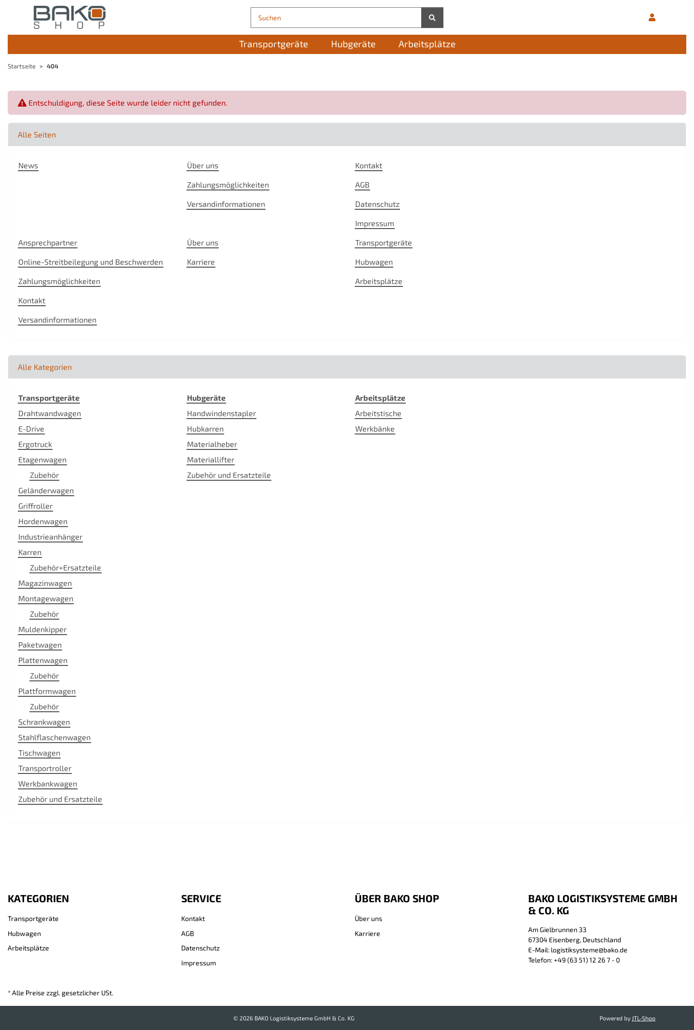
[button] (652, 17)
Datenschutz (377, 203)
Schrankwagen (44, 721)
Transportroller (44, 767)
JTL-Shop (643, 1018)
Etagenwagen (42, 459)
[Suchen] (336, 17)
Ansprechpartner (47, 242)
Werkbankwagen (47, 783)
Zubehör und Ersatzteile (60, 798)
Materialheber (212, 443)
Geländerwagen (46, 490)
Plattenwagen (42, 659)
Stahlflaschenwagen (54, 737)
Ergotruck (35, 443)
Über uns (202, 165)
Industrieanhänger (50, 536)
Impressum (374, 223)
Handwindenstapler (221, 413)
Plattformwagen (47, 690)
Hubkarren (205, 428)
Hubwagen (374, 261)
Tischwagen (39, 752)
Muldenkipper (42, 629)
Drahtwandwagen (49, 413)
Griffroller (35, 505)
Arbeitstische (378, 413)
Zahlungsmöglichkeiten (228, 184)
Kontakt (368, 165)
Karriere (201, 261)
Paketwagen (40, 644)
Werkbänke (375, 428)
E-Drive (31, 428)
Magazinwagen (45, 582)
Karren (29, 551)
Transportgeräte (383, 242)
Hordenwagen (42, 521)
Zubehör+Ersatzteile (65, 567)
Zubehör (44, 474)
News (28, 165)
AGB (362, 184)
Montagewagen (45, 598)
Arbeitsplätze (378, 280)
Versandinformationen (226, 203)
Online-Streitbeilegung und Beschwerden (90, 261)
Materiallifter (210, 459)
